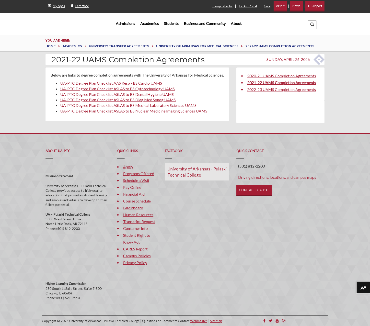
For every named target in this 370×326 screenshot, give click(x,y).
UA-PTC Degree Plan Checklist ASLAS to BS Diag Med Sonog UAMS (118, 99)
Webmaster (198, 321)
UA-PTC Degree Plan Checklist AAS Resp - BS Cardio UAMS (111, 83)
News (296, 6)
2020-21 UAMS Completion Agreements (281, 75)
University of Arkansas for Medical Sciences (197, 46)
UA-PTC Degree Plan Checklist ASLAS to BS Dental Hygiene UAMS (117, 94)
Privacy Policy (135, 262)
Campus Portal (222, 6)
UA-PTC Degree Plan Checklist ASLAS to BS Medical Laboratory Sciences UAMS (128, 105)
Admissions (125, 23)
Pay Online (132, 187)
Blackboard (133, 207)
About (236, 23)
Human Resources (138, 214)
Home (51, 46)
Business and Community (205, 23)
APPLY (280, 6)
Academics (149, 23)
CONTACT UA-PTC (254, 190)
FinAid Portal (248, 6)
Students (171, 23)
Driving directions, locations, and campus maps (277, 177)
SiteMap (216, 321)
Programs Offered (138, 173)
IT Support (315, 6)
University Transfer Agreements (119, 46)
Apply (128, 166)
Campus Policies (137, 255)
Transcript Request (139, 221)
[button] (312, 25)
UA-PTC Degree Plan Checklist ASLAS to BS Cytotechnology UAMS (117, 88)
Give (267, 6)
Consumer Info (135, 228)
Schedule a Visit (136, 180)
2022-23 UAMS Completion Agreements (281, 89)
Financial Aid (134, 194)
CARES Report (135, 249)
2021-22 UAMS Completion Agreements (281, 82)
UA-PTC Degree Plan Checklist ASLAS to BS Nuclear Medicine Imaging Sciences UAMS (133, 111)
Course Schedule (137, 201)
